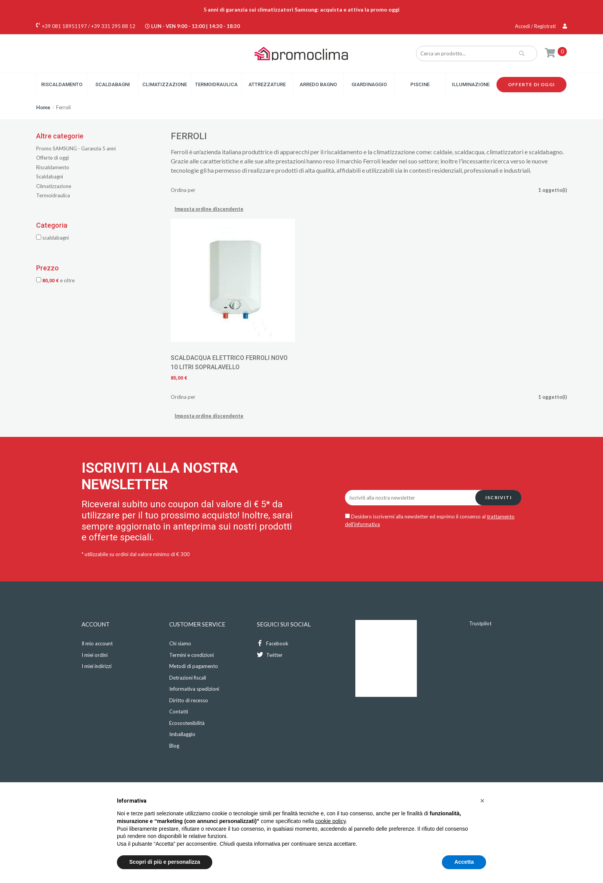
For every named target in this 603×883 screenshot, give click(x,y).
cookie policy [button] (330, 821)
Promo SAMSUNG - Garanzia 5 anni (76, 148)
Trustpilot (480, 623)
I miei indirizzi (97, 666)
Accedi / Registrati (541, 26)
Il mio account (97, 643)
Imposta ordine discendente (209, 209)
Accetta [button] (464, 862)
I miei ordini (95, 655)
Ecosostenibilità (187, 723)
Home (43, 107)
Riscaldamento (61, 84)
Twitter (270, 654)
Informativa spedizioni (194, 689)
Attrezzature (267, 84)
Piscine (420, 84)
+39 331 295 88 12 (113, 26)
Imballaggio (182, 734)
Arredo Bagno (318, 84)
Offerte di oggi (531, 84)
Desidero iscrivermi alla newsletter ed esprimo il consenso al (430, 520)
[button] (482, 801)
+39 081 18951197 (64, 26)
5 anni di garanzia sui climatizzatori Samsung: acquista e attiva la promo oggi (301, 9)
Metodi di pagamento (193, 666)
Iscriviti (498, 497)
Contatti (178, 711)
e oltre (55, 280)
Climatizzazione (164, 84)
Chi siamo (180, 643)
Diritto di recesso (188, 700)
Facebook (272, 643)
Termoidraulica (216, 84)
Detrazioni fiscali (187, 678)
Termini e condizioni (191, 655)
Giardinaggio (369, 84)
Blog (174, 746)
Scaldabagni (112, 84)
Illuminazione (471, 84)
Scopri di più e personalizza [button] (164, 862)
